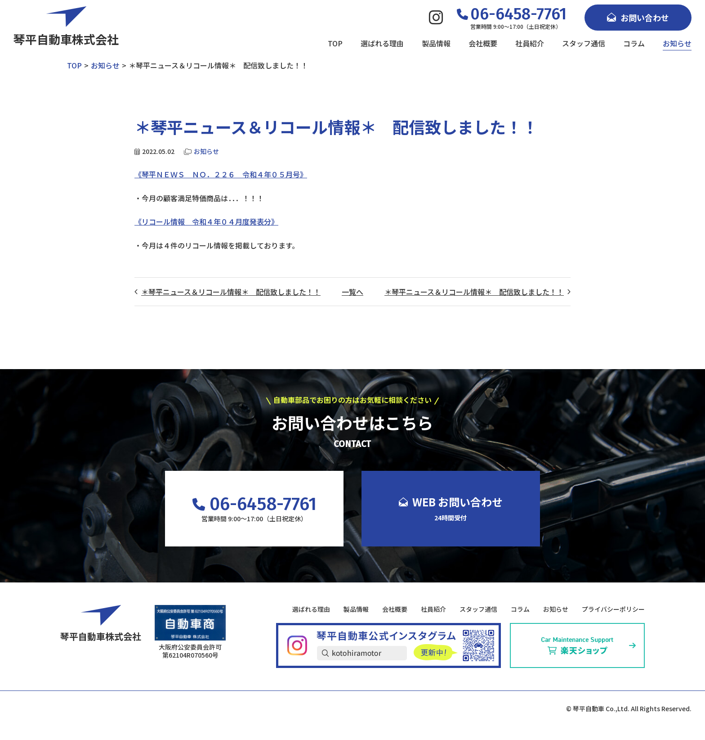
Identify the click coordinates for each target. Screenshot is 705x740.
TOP (335, 43)
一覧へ (352, 292)
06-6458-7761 (254, 504)
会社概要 (483, 43)
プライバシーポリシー (613, 609)
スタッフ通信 (583, 43)
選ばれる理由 (382, 43)
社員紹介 (529, 43)
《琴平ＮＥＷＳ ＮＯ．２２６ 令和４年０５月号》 (220, 174)
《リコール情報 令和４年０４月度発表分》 (206, 221)
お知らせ (677, 43)
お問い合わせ (638, 17)
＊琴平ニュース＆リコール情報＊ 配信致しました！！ (231, 292)
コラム (634, 43)
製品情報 (436, 43)
